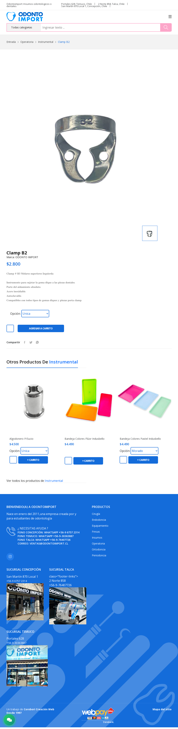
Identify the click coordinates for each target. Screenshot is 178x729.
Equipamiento (100, 527)
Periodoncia (99, 557)
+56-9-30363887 (63, 537)
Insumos (97, 539)
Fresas (96, 533)
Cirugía (96, 515)
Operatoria (26, 42)
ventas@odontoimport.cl (49, 545)
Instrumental (45, 42)
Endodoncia (99, 521)
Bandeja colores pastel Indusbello (140, 440)
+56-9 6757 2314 (69, 534)
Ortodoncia (98, 551)
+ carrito (33, 461)
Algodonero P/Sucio (21, 440)
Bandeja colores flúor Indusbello (84, 440)
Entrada (11, 42)
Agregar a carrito (41, 330)
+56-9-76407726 (60, 541)
